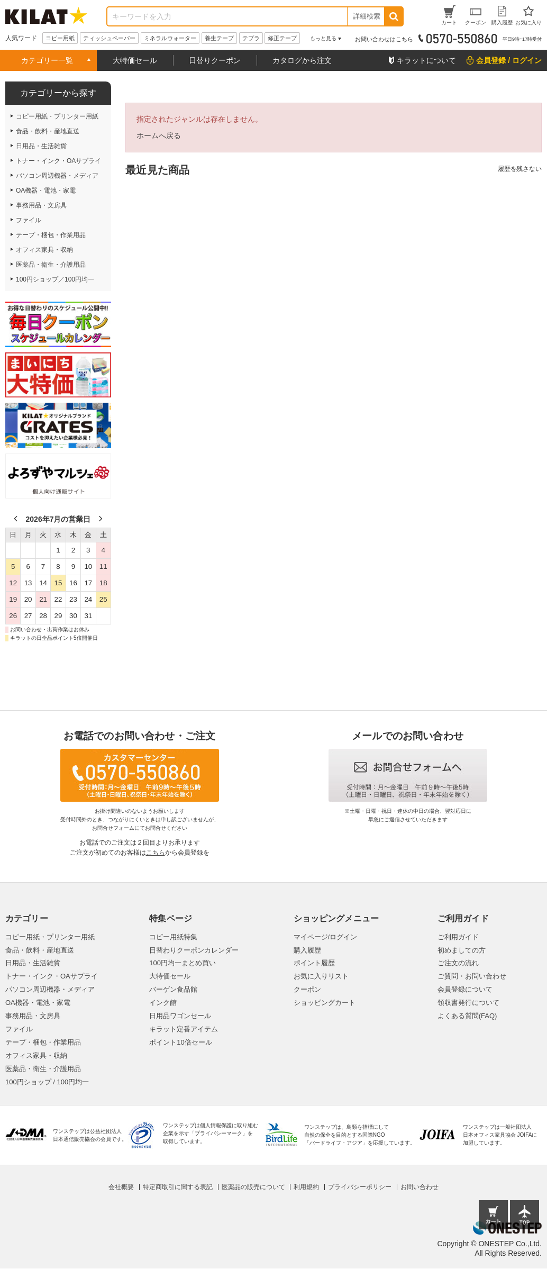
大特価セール (135, 60)
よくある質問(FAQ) (467, 1016)
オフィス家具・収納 (36, 1055)
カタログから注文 (302, 60)
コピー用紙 (60, 38)
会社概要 (121, 1187)
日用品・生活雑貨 (32, 963)
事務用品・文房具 (32, 1016)
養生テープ (219, 38)
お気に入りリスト (321, 976)
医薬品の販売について (253, 1187)
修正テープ (282, 38)
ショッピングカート (324, 1003)
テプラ (251, 38)
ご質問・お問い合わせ (471, 976)
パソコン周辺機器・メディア (50, 989)
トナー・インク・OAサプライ (51, 976)
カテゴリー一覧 (47, 60)
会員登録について (465, 989)
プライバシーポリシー (359, 1187)
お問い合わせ (419, 1187)
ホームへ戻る (158, 135)
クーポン (307, 989)
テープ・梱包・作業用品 (43, 1042)
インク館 (163, 1003)
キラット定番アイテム (183, 1029)
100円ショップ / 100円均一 (47, 1082)
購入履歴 (307, 950)
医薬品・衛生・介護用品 (43, 1069)
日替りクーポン (215, 60)
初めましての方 (461, 950)
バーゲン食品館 (173, 989)
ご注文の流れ (458, 963)
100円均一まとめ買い (182, 963)
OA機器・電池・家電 (37, 1003)
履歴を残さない (520, 169)
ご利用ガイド (458, 937)
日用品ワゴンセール (180, 1016)
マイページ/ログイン (326, 937)
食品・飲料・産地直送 (39, 950)
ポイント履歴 (314, 963)
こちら (155, 852)
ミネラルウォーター (170, 38)
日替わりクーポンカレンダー (194, 950)
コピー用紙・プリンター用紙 (50, 937)
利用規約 (306, 1187)
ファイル (19, 1029)
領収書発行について (468, 1003)
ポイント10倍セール (180, 1042)
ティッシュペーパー (109, 38)
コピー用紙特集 (173, 937)
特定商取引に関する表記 (178, 1187)
